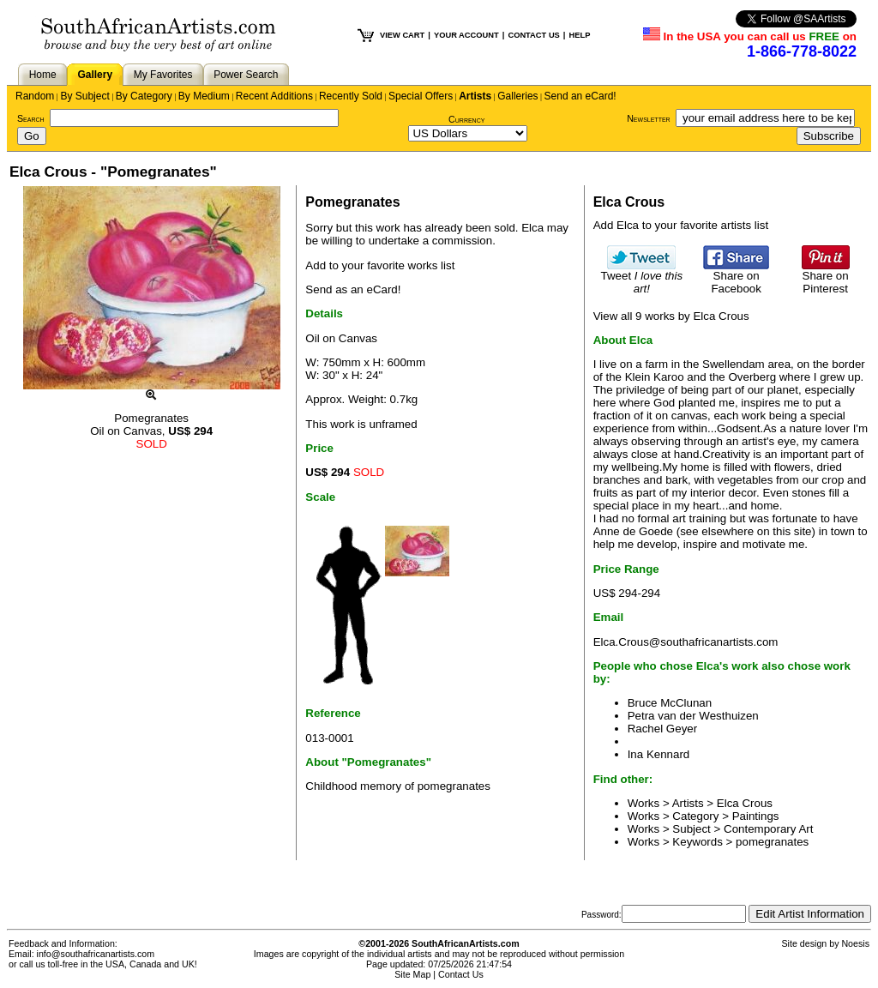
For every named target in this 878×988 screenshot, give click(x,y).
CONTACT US (533, 35)
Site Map (412, 974)
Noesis (855, 943)
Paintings (755, 816)
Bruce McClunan (670, 702)
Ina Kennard (659, 754)
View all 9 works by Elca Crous (671, 316)
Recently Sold (350, 96)
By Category (144, 96)
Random (34, 96)
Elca (532, 227)
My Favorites (163, 75)
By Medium (204, 96)
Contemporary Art (768, 828)
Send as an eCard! (352, 289)
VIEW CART (402, 35)
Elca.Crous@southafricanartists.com (686, 642)
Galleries (517, 96)
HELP (579, 35)
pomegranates (772, 841)
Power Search (245, 75)
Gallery (94, 75)
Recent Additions (274, 96)
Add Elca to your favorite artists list (680, 225)
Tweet (642, 277)
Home (43, 75)
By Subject (84, 96)
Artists (475, 96)
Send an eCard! (580, 96)
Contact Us (461, 974)
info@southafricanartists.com (96, 954)
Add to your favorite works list (379, 265)
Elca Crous (745, 803)
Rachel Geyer (663, 728)
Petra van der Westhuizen (693, 715)
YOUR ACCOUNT (466, 35)
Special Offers (420, 96)
